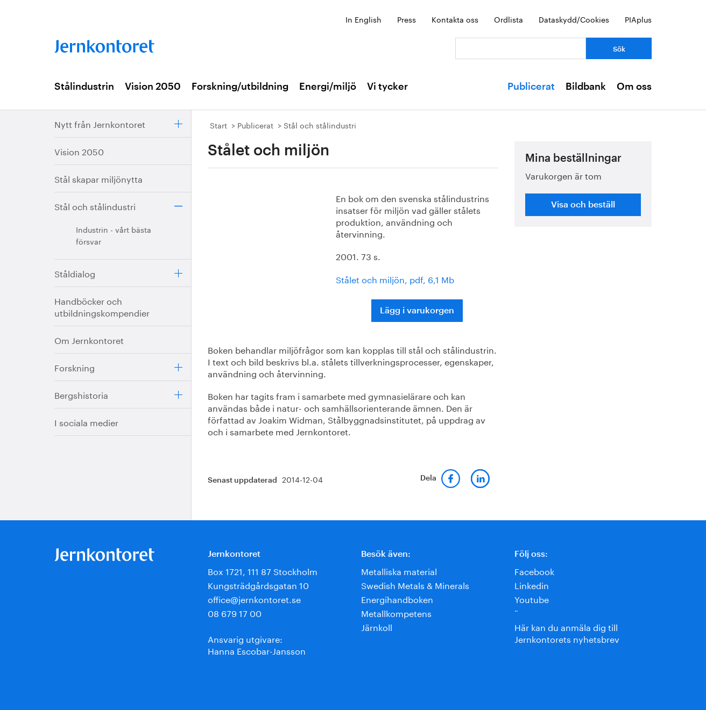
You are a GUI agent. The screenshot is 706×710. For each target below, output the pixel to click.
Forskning (74, 367)
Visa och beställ (583, 204)
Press (406, 19)
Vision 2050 (153, 86)
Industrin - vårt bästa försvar (113, 235)
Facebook (534, 570)
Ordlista (508, 19)
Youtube (531, 598)
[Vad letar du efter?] (520, 48)
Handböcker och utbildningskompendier (102, 306)
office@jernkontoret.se (254, 598)
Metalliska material (399, 570)
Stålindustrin (84, 86)
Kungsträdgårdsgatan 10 (258, 584)
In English (363, 19)
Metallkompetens (396, 612)
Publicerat (531, 86)
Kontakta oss (455, 19)
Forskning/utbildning (240, 86)
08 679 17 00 (235, 612)
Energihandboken (397, 598)
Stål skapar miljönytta (98, 178)
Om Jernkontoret (89, 339)
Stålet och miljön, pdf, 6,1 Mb (395, 278)
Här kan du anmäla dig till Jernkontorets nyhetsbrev (566, 632)
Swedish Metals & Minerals (415, 584)
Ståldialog (74, 272)
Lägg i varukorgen (417, 310)
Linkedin (531, 584)
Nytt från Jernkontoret (99, 123)
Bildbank (586, 86)
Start (218, 125)
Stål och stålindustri (95, 205)
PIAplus (638, 19)
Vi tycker (387, 86)
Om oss (634, 86)
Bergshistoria (81, 394)
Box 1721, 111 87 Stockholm (262, 570)
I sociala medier (86, 421)
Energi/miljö (327, 86)
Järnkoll (376, 626)
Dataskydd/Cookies (574, 19)
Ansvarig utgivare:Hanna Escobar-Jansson (257, 644)
